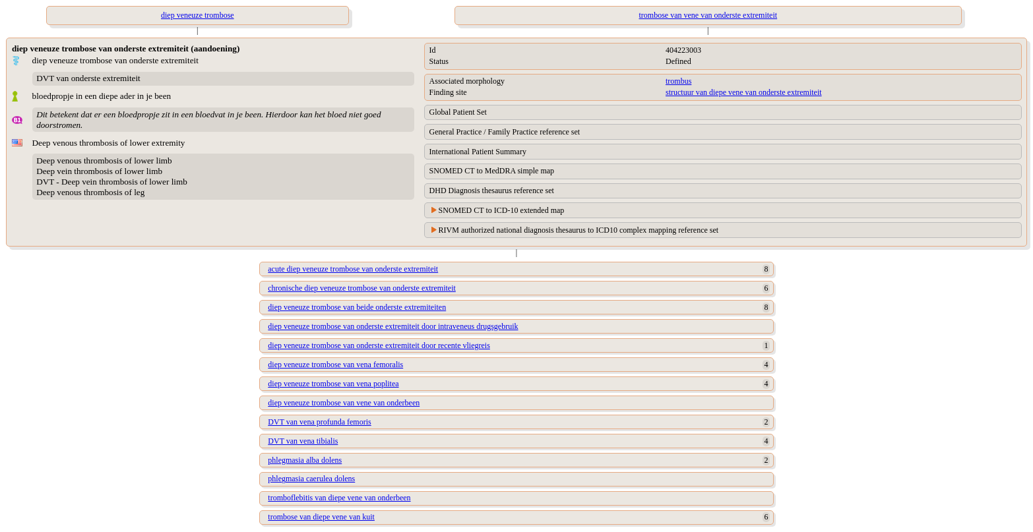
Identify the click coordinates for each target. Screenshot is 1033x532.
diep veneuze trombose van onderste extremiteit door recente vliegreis (379, 345)
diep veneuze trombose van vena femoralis (335, 364)
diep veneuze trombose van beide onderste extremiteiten (357, 307)
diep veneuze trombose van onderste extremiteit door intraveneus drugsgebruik (393, 326)
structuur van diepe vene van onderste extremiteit (744, 92)
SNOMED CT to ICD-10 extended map (502, 210)
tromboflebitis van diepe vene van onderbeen (339, 497)
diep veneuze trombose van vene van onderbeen (344, 402)
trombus (678, 81)
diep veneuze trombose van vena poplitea (333, 383)
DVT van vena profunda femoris (319, 422)
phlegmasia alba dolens (305, 460)
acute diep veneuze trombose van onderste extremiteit (353, 269)
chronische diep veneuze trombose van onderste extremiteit (362, 288)
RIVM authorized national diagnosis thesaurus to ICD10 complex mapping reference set (579, 230)
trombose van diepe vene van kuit (321, 516)
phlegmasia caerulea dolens (311, 478)
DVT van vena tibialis (303, 441)
